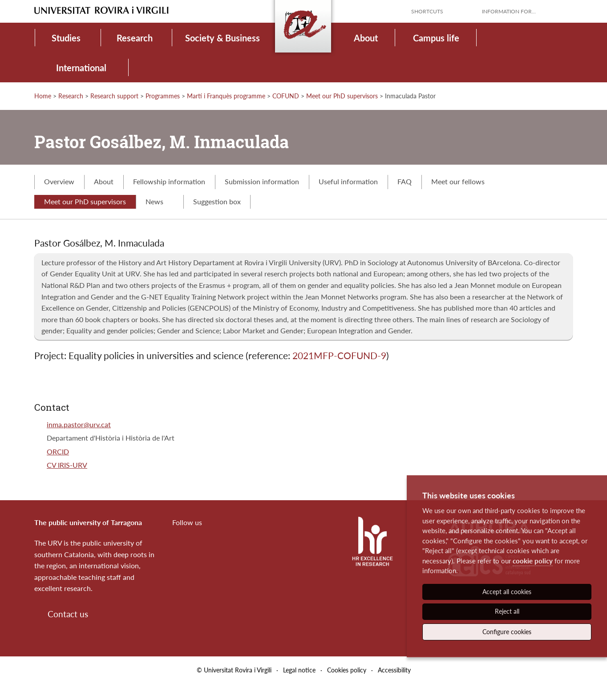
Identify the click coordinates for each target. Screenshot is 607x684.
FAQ (404, 181)
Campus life (436, 37)
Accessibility (394, 670)
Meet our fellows (458, 181)
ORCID (58, 451)
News (160, 201)
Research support (114, 96)
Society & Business (222, 37)
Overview (59, 181)
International (81, 67)
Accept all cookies (506, 591)
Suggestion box (217, 201)
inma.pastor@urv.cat (79, 424)
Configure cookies (506, 631)
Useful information (348, 181)
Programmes (163, 96)
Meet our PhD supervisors (342, 96)
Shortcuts (427, 11)
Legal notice (299, 670)
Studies (66, 37)
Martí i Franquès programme (226, 96)
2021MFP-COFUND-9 (339, 355)
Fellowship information (169, 181)
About (366, 37)
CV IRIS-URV (67, 465)
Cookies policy (346, 670)
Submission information (262, 181)
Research (135, 37)
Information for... (509, 11)
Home (42, 96)
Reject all (507, 611)
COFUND (285, 96)
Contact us (68, 614)
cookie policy (533, 561)
